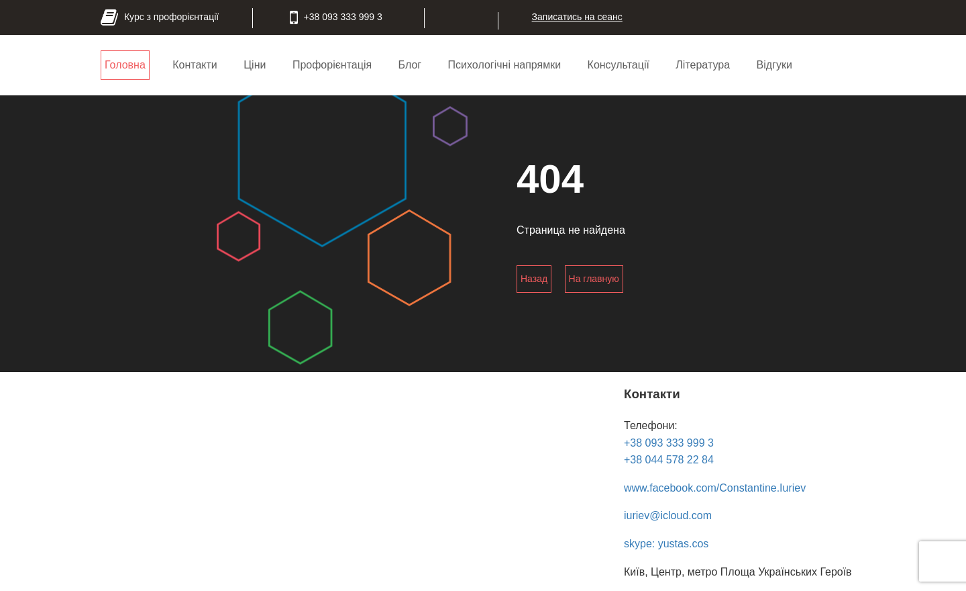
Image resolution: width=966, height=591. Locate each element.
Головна (125, 65)
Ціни (255, 65)
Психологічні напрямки (504, 65)
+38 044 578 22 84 (669, 459)
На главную (594, 278)
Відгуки (774, 65)
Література (703, 65)
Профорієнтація (332, 65)
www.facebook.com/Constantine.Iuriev (715, 488)
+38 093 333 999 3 (669, 443)
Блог (410, 65)
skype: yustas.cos (666, 543)
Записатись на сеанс (577, 16)
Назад (534, 278)
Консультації (618, 65)
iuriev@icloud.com (668, 515)
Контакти (194, 65)
